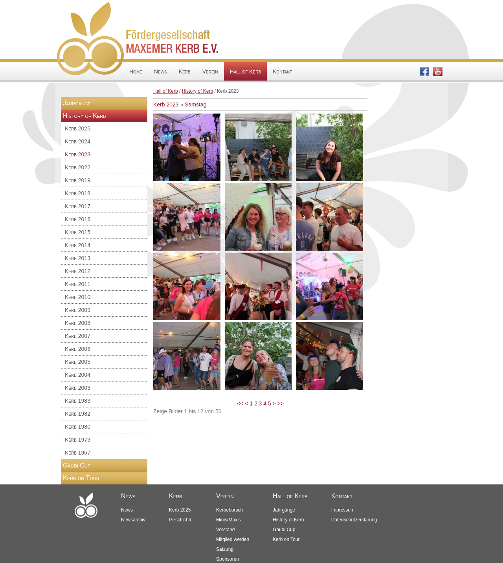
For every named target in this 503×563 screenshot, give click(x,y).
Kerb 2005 (77, 362)
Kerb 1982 (77, 414)
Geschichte (181, 520)
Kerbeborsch (229, 510)
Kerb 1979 (77, 439)
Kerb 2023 (77, 154)
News (160, 71)
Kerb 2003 (77, 388)
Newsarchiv (133, 520)
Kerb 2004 (77, 375)
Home (135, 71)
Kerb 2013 (77, 258)
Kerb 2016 (77, 219)
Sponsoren (227, 559)
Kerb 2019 (77, 180)
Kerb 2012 (77, 271)
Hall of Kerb (245, 71)
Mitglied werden (232, 539)
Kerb (185, 71)
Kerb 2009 (77, 310)
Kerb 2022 (77, 167)
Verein (210, 71)
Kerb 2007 (77, 336)
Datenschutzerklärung (354, 520)
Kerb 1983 (77, 401)
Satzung (224, 549)
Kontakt (282, 71)
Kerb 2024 (77, 141)
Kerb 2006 (77, 349)
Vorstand (225, 529)
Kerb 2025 (77, 128)
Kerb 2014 (77, 245)
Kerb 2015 (77, 232)
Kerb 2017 (77, 206)
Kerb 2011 (77, 284)
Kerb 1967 (77, 452)
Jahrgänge (77, 103)
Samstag (195, 104)
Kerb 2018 (77, 193)
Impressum (342, 510)
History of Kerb (197, 91)
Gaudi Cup (76, 465)
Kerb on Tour (81, 478)
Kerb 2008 (77, 323)
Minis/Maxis (228, 520)
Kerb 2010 (77, 297)
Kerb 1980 (77, 427)
